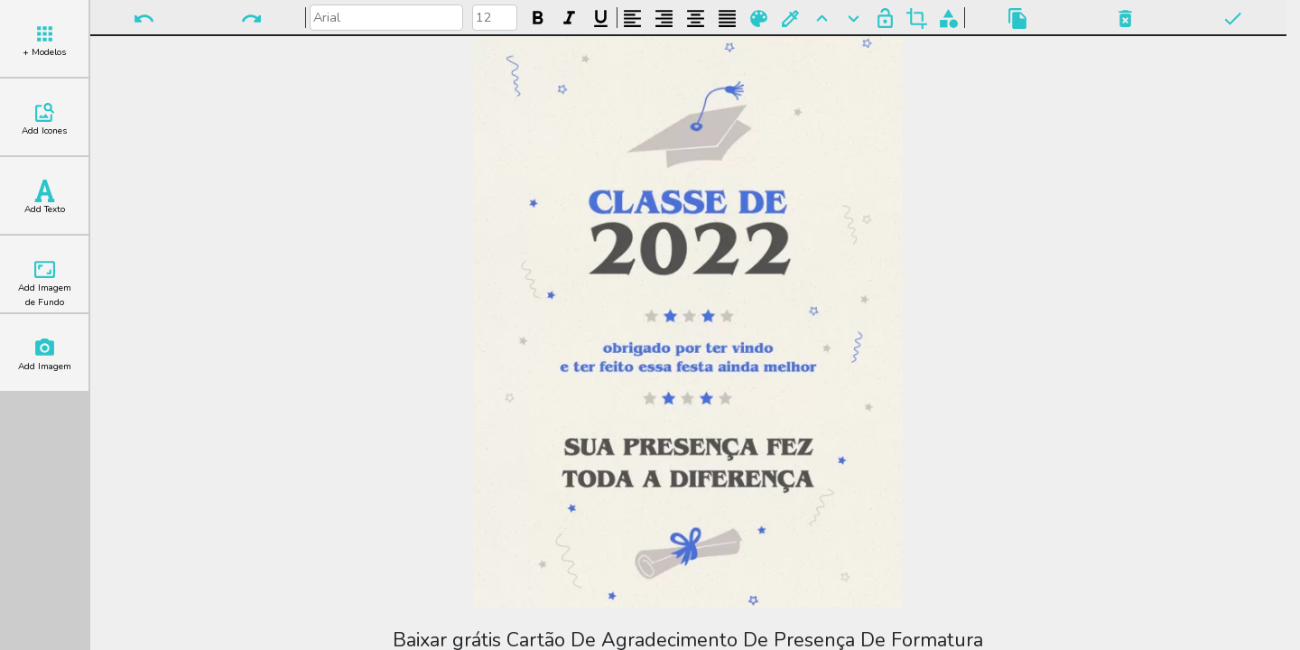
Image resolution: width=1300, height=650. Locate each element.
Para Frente (822, 18)
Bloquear (885, 18)
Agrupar (948, 18)
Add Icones (44, 119)
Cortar (917, 18)
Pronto (1233, 18)
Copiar (1018, 18)
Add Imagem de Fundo (44, 283)
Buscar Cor (790, 18)
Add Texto (44, 198)
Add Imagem (44, 355)
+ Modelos (44, 41)
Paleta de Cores (759, 18)
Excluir (1125, 18)
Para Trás (853, 18)
